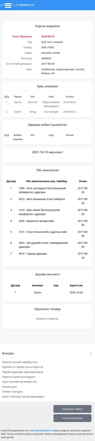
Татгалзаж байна (72, 418)
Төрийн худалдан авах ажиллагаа (22, 372)
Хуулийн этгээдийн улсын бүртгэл (22, 367)
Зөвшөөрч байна (72, 409)
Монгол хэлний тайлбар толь (20, 362)
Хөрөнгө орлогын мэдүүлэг (18, 376)
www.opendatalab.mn (41, 430)
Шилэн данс (9, 386)
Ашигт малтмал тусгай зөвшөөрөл (23, 396)
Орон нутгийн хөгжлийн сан (19, 381)
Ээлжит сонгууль (12, 391)
